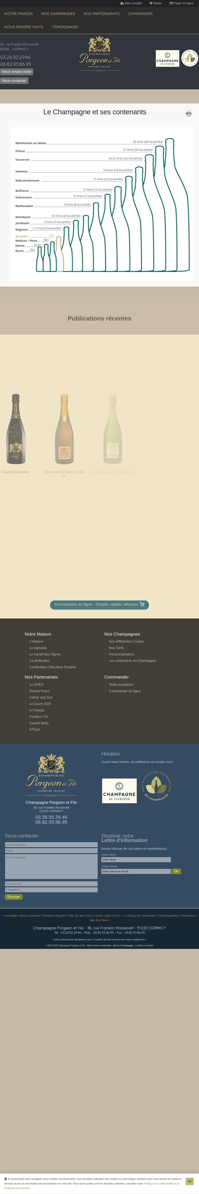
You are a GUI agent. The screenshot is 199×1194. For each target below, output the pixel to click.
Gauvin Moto (39, 723)
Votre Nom (108, 854)
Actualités (11, 915)
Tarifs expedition (121, 684)
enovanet (106, 945)
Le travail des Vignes (45, 654)
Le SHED (36, 684)
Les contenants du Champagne (132, 661)
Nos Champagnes (58, 13)
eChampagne (126, 945)
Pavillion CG (38, 716)
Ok (189, 1182)
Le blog (129, 915)
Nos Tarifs (116, 648)
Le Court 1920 (40, 704)
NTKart (34, 729)
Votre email (109, 866)
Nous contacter (14, 81)
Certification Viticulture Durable (52, 667)
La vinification (39, 661)
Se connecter (146, 915)
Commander (140, 13)
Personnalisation (121, 654)
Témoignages (65, 27)
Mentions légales (55, 915)
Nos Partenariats (102, 13)
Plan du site (77, 915)
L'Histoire (36, 641)
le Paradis (36, 710)
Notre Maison (18, 13)
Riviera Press (39, 691)
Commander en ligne (125, 691)
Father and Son (41, 697)
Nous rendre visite (23, 27)
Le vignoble (38, 648)
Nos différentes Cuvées (126, 641)
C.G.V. (118, 915)
